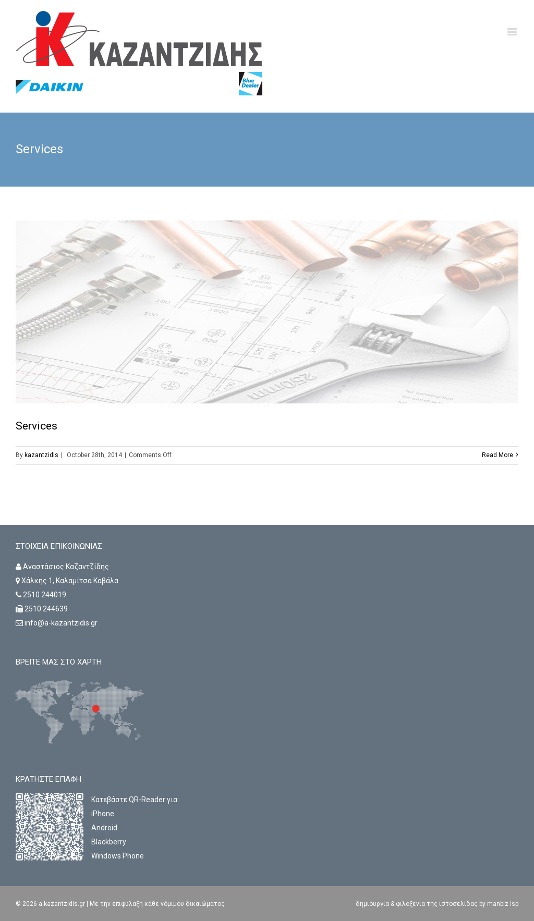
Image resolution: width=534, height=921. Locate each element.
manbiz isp (502, 903)
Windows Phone (117, 856)
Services (36, 426)
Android (104, 828)
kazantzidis (41, 455)
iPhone (102, 813)
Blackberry (108, 842)
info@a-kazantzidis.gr (61, 623)
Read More (497, 455)
